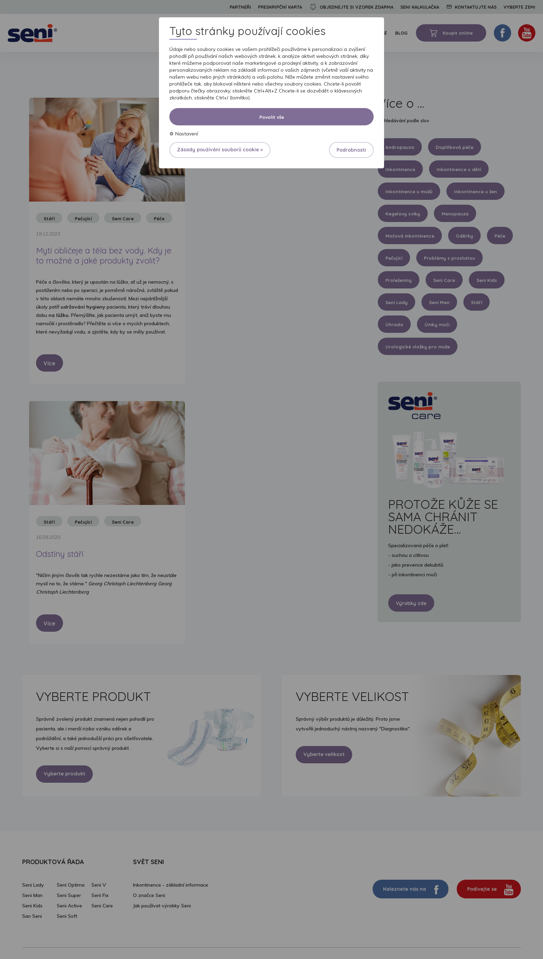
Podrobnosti (351, 150)
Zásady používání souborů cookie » (220, 149)
